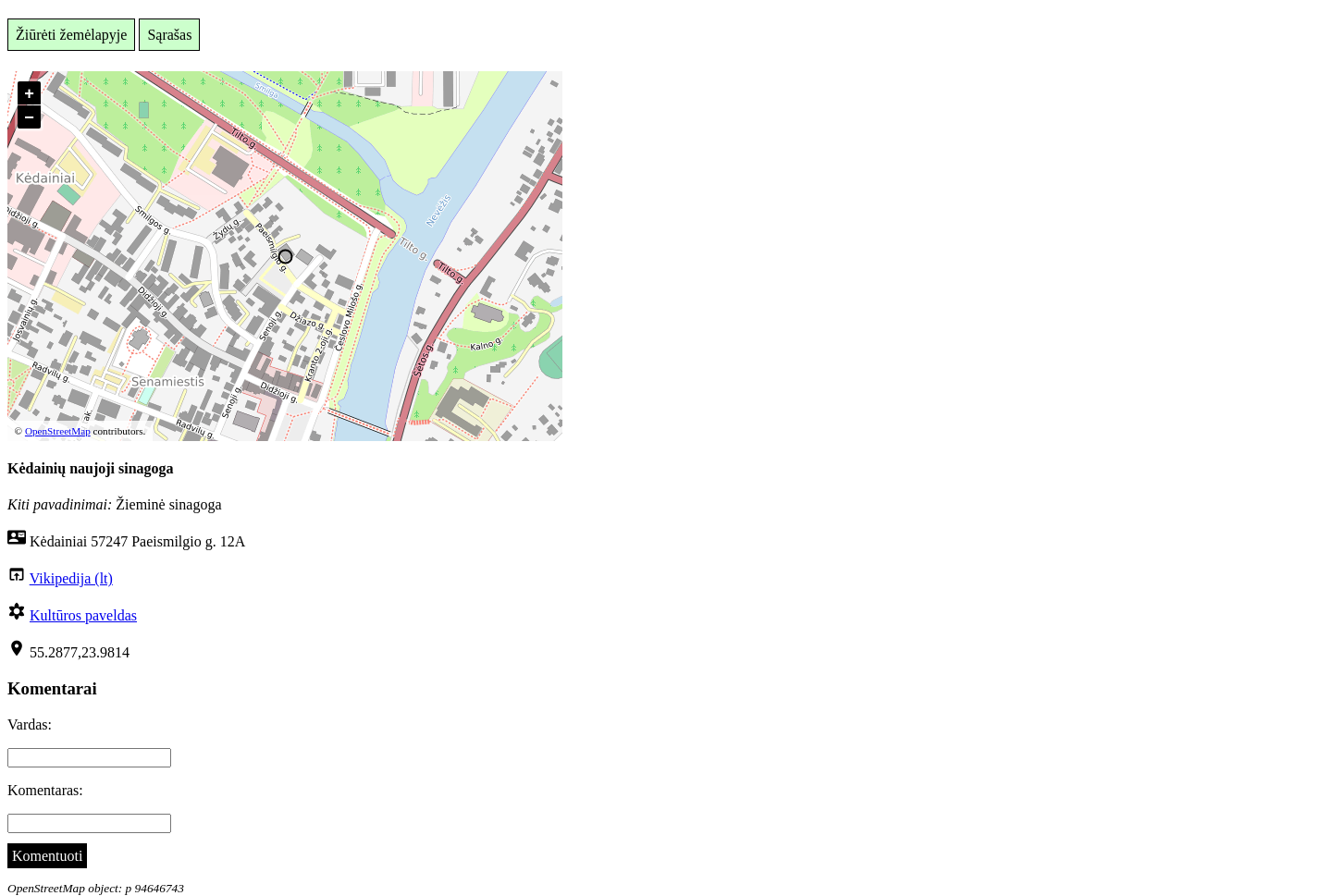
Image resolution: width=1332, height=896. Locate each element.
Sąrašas (169, 35)
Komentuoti (47, 856)
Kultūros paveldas (83, 615)
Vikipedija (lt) (71, 578)
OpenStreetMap (58, 430)
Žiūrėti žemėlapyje (71, 35)
